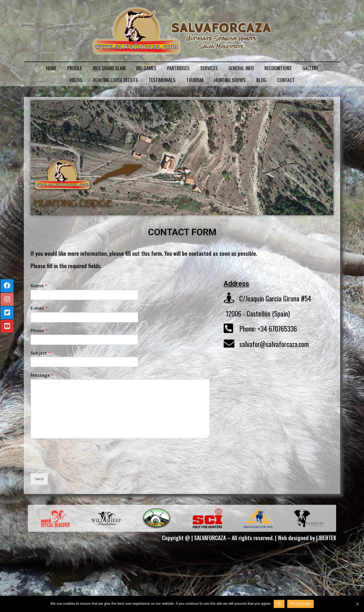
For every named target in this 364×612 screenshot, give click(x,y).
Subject (41, 353)
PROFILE (74, 68)
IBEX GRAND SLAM (109, 68)
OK (279, 603)
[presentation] (72, 464)
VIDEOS (75, 79)
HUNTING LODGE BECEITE (115, 79)
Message (42, 375)
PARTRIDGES (178, 68)
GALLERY (310, 68)
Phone (39, 331)
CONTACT (286, 79)
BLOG (261, 79)
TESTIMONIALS (162, 79)
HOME (51, 68)
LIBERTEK (326, 538)
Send (39, 478)
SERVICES (209, 68)
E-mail (39, 308)
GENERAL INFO (241, 68)
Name (39, 286)
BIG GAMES (146, 68)
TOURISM (194, 79)
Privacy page (300, 603)
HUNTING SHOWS (230, 79)
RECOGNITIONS (278, 68)
